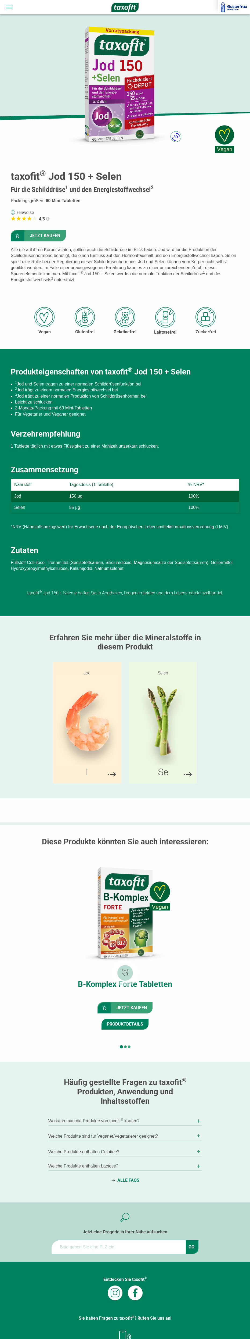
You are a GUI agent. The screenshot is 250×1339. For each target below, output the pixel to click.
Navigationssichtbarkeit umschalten (9, 5)
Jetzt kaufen (45, 235)
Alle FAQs (128, 1180)
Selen (163, 673)
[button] (121, 1046)
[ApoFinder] (119, 1247)
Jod (86, 673)
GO (191, 1246)
